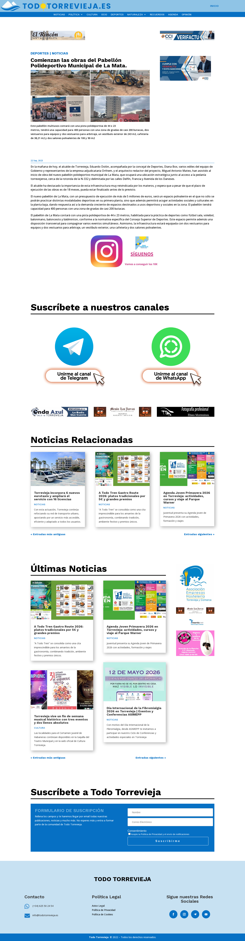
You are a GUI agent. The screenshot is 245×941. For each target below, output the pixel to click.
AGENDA (173, 14)
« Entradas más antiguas (48, 534)
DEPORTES (117, 14)
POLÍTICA (74, 14)
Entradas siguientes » (199, 534)
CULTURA (92, 14)
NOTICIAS (59, 14)
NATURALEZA (135, 14)
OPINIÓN (186, 14)
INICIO (214, 6)
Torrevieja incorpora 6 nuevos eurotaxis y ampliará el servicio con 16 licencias (57, 496)
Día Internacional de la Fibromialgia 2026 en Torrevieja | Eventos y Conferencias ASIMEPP (134, 711)
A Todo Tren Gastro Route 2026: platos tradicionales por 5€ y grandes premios (122, 496)
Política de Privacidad (151, 834)
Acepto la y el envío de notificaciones (158, 834)
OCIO (104, 14)
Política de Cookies (102, 914)
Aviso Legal (98, 905)
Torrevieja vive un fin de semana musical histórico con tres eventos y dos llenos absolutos (61, 719)
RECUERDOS (157, 14)
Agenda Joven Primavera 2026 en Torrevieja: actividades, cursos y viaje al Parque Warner (186, 497)
